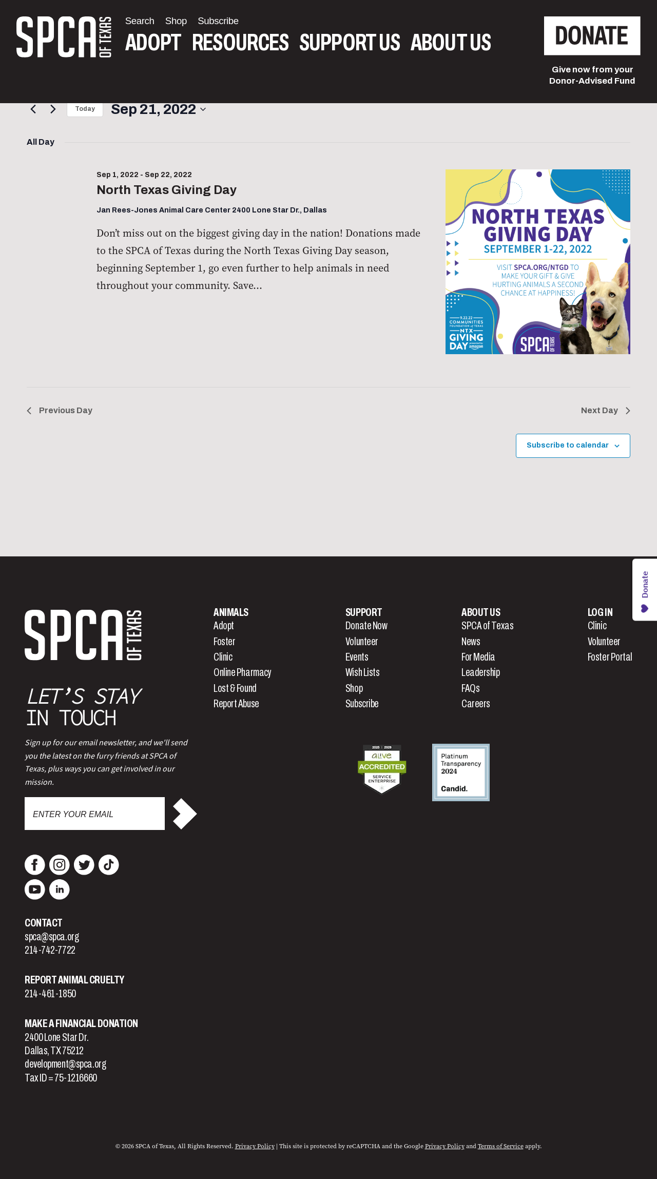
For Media (478, 657)
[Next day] (53, 109)
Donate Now (366, 626)
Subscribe (362, 704)
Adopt (153, 42)
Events (356, 657)
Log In (600, 612)
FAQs (470, 688)
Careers (475, 704)
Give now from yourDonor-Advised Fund (592, 75)
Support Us (349, 42)
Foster (224, 641)
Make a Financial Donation (81, 1023)
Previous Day (59, 410)
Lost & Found (235, 688)
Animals (231, 612)
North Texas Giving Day (166, 190)
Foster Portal (610, 657)
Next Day (605, 410)
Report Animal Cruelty (74, 980)
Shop (353, 688)
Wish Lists (362, 672)
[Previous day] (33, 109)
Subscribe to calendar (568, 445)
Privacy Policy (255, 1146)
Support (363, 612)
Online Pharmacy (242, 672)
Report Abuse (236, 704)
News (470, 641)
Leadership (480, 672)
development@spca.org (65, 1064)
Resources (240, 42)
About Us (451, 42)
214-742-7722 (50, 950)
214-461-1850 (50, 994)
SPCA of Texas (487, 626)
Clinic (223, 657)
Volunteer (361, 641)
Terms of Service (501, 1146)
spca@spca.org (52, 937)
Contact (44, 923)
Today (85, 108)
